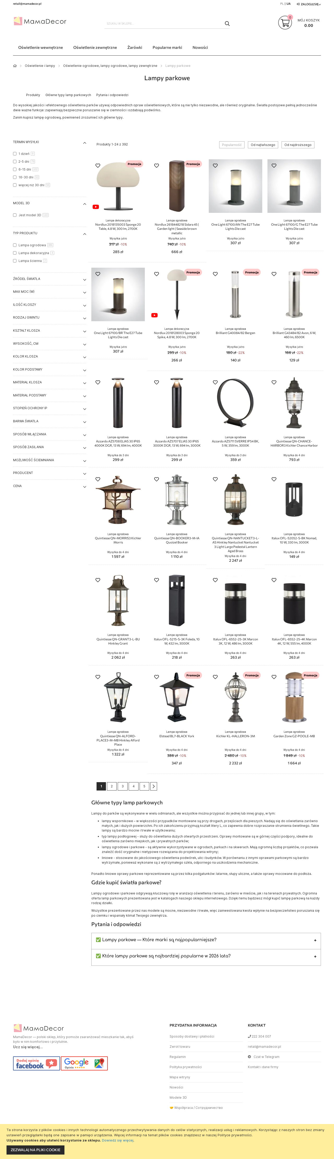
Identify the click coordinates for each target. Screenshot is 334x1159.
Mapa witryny (180, 1077)
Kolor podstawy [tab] (27, 369)
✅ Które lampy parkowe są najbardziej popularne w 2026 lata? (163, 956)
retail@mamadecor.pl (264, 1047)
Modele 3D (178, 1097)
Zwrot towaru (180, 1047)
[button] (97, 166)
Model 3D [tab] (21, 203)
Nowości (176, 1087)
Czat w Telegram (263, 1057)
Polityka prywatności (186, 1067)
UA (289, 3)
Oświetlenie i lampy (40, 66)
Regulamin (178, 1057)
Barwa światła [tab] (25, 421)
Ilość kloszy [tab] (24, 305)
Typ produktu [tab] (25, 233)
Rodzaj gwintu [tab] (26, 317)
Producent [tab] (23, 473)
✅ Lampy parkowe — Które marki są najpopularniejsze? (156, 940)
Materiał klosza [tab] (27, 382)
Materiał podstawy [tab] (29, 395)
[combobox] (167, 23)
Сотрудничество (209, 1108)
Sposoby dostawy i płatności (192, 1036)
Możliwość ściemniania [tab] (33, 460)
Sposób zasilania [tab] (28, 447)
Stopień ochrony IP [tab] (30, 408)
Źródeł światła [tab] (26, 279)
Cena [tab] (17, 486)
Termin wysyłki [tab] (26, 142)
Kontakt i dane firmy (263, 1067)
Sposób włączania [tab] (29, 434)
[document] (168, 1141)
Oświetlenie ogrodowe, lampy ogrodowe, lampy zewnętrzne (110, 66)
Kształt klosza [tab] (26, 330)
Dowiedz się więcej (117, 1140)
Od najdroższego (298, 145)
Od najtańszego (263, 145)
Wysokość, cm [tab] (25, 344)
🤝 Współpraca (181, 1108)
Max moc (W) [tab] (23, 292)
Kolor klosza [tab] (25, 356)
